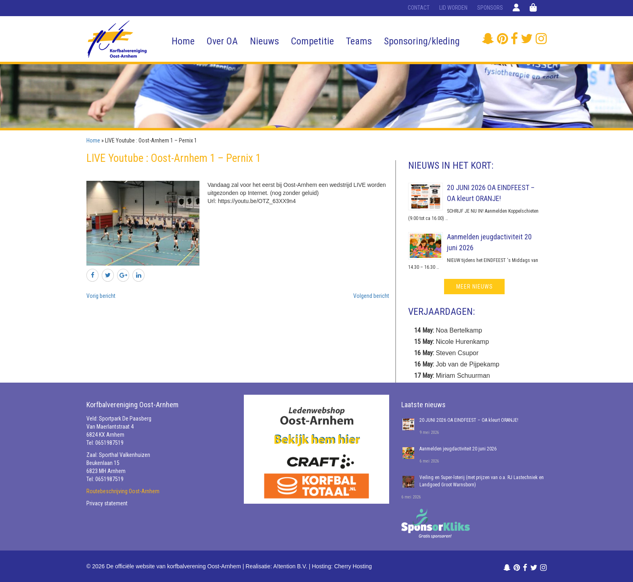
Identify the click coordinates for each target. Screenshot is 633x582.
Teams (359, 41)
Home (183, 41)
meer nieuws (474, 286)
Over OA (222, 41)
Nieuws (264, 41)
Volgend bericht (371, 296)
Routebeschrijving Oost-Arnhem (122, 491)
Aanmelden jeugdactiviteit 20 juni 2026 (458, 449)
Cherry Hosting (353, 566)
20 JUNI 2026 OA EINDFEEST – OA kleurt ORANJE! (468, 420)
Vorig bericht (100, 296)
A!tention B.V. (290, 566)
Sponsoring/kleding (422, 41)
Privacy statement (107, 503)
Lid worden (453, 7)
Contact (419, 7)
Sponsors (490, 7)
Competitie (312, 41)
